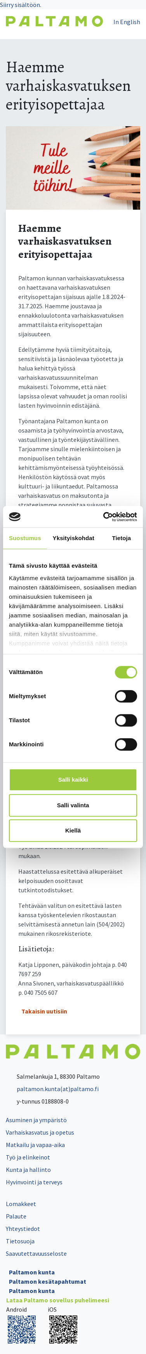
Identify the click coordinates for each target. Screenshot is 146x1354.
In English (126, 22)
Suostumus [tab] (25, 538)
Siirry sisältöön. (20, 5)
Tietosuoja (20, 1241)
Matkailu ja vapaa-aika (35, 1145)
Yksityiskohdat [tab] (73, 538)
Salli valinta (73, 805)
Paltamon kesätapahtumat (47, 1281)
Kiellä (73, 830)
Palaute (16, 1216)
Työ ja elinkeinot (28, 1157)
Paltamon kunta (32, 1272)
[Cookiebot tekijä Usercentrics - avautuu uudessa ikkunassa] (104, 517)
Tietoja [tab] (121, 538)
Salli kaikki (73, 779)
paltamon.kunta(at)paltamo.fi (52, 1089)
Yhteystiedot (23, 1228)
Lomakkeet (21, 1204)
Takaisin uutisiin (44, 1011)
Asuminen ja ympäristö (36, 1120)
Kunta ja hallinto (28, 1169)
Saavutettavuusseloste (36, 1253)
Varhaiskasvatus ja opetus (40, 1132)
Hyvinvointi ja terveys (34, 1182)
